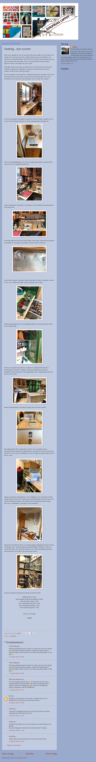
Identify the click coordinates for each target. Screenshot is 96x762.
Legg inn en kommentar (14, 745)
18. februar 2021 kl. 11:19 (16, 715)
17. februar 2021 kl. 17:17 (16, 690)
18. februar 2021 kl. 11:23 (16, 730)
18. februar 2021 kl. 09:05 (16, 703)
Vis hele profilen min (67, 63)
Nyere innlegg (8, 754)
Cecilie (11, 709)
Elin (10, 696)
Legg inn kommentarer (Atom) (18, 758)
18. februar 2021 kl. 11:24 (16, 741)
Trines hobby (13, 646)
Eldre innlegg (51, 754)
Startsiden (29, 754)
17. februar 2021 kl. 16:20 (16, 657)
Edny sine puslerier (15, 679)
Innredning (13, 636)
